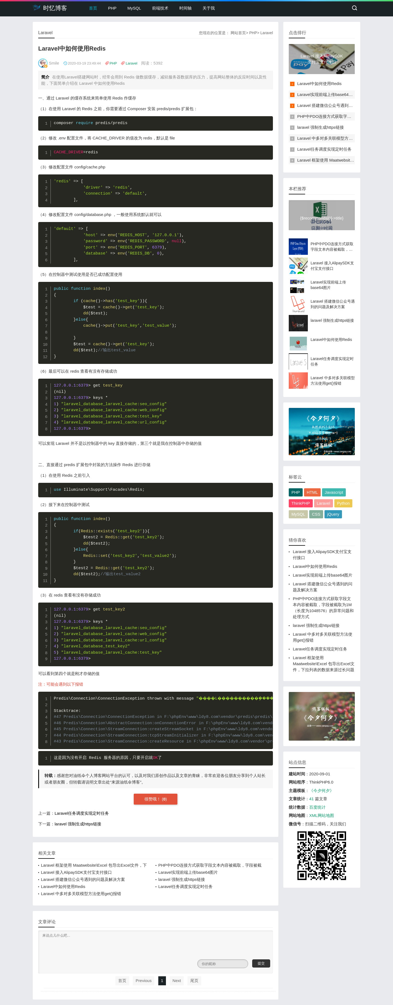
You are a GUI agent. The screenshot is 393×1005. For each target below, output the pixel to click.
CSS (316, 514)
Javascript (334, 492)
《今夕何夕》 (321, 790)
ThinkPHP (300, 503)
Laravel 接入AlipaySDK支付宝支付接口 (76, 872)
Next (176, 980)
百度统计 (317, 807)
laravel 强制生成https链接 (78, 824)
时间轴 (185, 8)
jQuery (333, 514)
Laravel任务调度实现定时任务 (82, 813)
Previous (143, 980)
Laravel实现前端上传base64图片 (188, 872)
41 (311, 798)
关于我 (209, 8)
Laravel (266, 33)
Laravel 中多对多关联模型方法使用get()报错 (81, 893)
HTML (312, 492)
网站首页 (238, 33)
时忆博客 (50, 8)
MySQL (134, 8)
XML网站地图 (321, 815)
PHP (112, 8)
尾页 (194, 980)
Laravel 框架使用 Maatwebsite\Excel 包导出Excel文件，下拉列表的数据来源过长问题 (324, 663)
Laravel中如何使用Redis (63, 886)
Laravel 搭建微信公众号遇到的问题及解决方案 (83, 879)
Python (343, 503)
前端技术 (160, 8)
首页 (93, 8)
